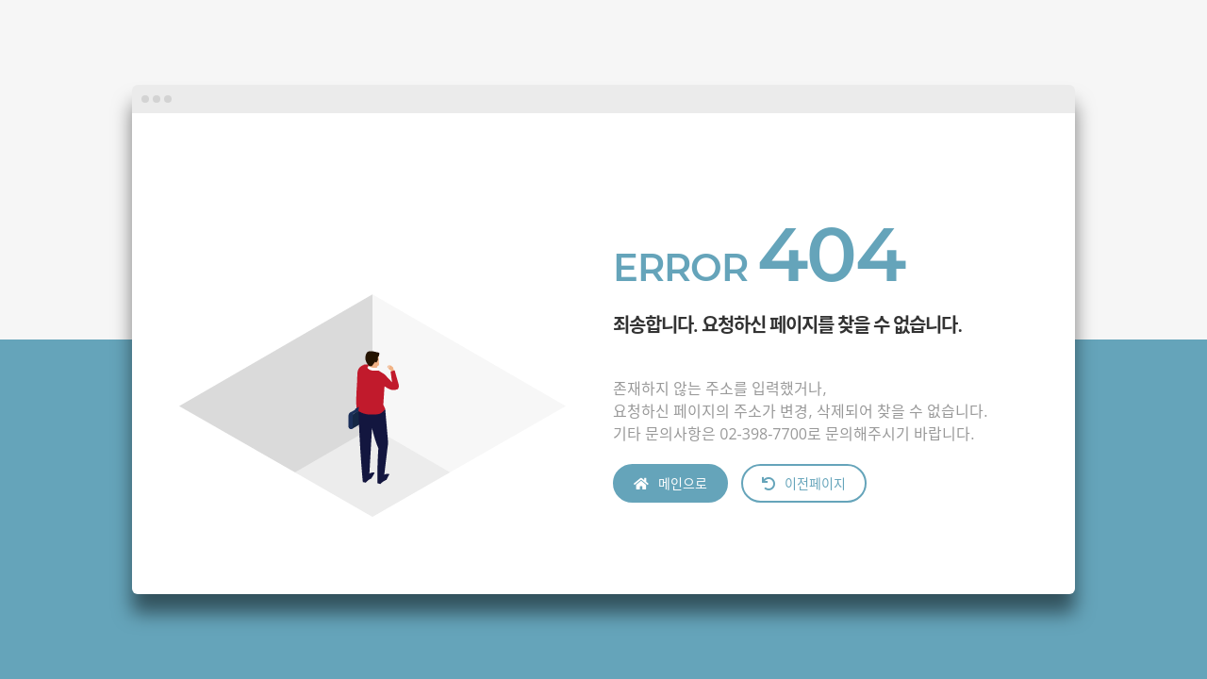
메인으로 (670, 483)
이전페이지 (804, 483)
